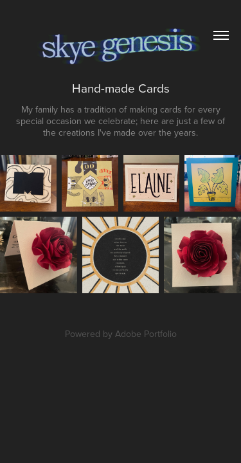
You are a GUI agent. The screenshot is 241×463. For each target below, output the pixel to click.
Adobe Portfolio (146, 333)
